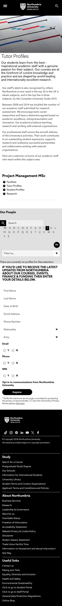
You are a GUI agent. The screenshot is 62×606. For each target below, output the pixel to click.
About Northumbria (16, 495)
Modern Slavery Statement (16, 540)
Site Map (6, 553)
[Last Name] (31, 299)
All (5, 228)
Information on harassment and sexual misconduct (29, 549)
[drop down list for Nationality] (31, 329)
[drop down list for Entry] (31, 337)
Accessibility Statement (14, 527)
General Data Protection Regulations (21, 596)
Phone (6, 356)
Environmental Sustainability (17, 583)
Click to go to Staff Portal (15, 592)
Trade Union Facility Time (15, 544)
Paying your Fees (11, 570)
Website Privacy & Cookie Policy (19, 531)
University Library (11, 480)
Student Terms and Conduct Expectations (24, 484)
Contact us (8, 566)
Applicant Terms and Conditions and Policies (25, 488)
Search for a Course (12, 462)
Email (5, 344)
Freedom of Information (14, 523)
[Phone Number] (31, 322)
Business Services (11, 501)
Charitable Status (11, 518)
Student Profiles (15, 190)
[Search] (24, 223)
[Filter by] (31, 253)
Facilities (11, 182)
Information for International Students (22, 475)
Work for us (8, 514)
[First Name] (31, 291)
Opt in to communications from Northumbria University (28, 384)
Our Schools (8, 471)
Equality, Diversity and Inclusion (18, 575)
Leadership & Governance (15, 510)
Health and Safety (11, 579)
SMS (4, 369)
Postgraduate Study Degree (16, 467)
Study (6, 457)
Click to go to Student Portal (17, 588)
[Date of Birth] (31, 306)
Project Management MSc (23, 176)
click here (20, 404)
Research (12, 194)
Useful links (10, 560)
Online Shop (8, 601)
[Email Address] (31, 314)
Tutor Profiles (14, 186)
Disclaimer (7, 536)
